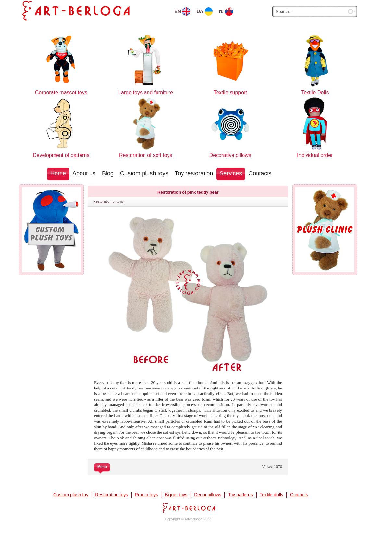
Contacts (259, 173)
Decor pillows (207, 494)
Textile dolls (271, 494)
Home (58, 173)
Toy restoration (194, 173)
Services (230, 173)
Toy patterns (240, 494)
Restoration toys (111, 494)
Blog (108, 173)
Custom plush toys (144, 173)
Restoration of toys (108, 201)
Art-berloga (188, 508)
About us (83, 173)
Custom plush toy (70, 494)
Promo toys (146, 494)
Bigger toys (176, 494)
